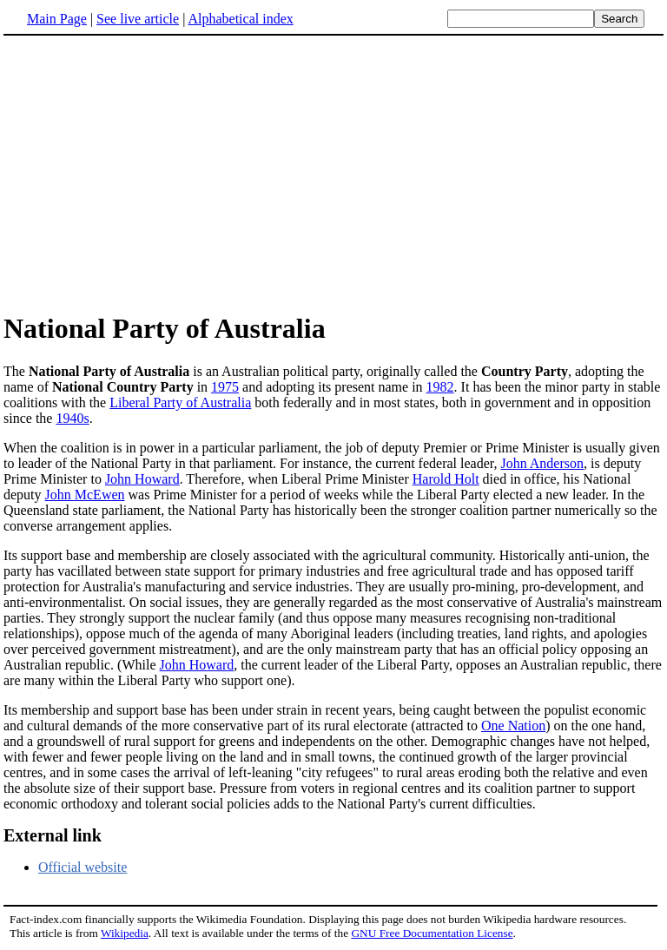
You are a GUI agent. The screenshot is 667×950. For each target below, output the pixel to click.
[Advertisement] (149, 172)
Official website (82, 867)
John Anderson (542, 463)
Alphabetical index (240, 18)
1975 (225, 386)
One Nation (513, 725)
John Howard (142, 479)
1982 (440, 386)
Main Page (57, 18)
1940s (72, 418)
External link (52, 835)
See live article (137, 18)
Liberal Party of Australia (180, 402)
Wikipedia (125, 933)
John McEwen (85, 494)
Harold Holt (446, 479)
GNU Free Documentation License (431, 933)
